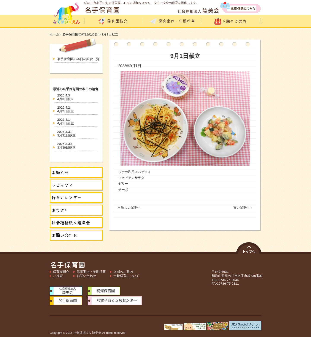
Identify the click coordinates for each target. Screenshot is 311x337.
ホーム (54, 34)
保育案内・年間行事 (91, 271)
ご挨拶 (58, 276)
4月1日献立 (65, 121)
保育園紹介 (61, 271)
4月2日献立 (65, 109)
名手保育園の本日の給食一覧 (78, 59)
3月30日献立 (66, 145)
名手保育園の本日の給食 (80, 34)
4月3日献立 (65, 97)
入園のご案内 (123, 271)
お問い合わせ (86, 276)
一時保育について (126, 276)
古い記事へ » (242, 207)
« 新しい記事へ (129, 207)
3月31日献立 (66, 133)
